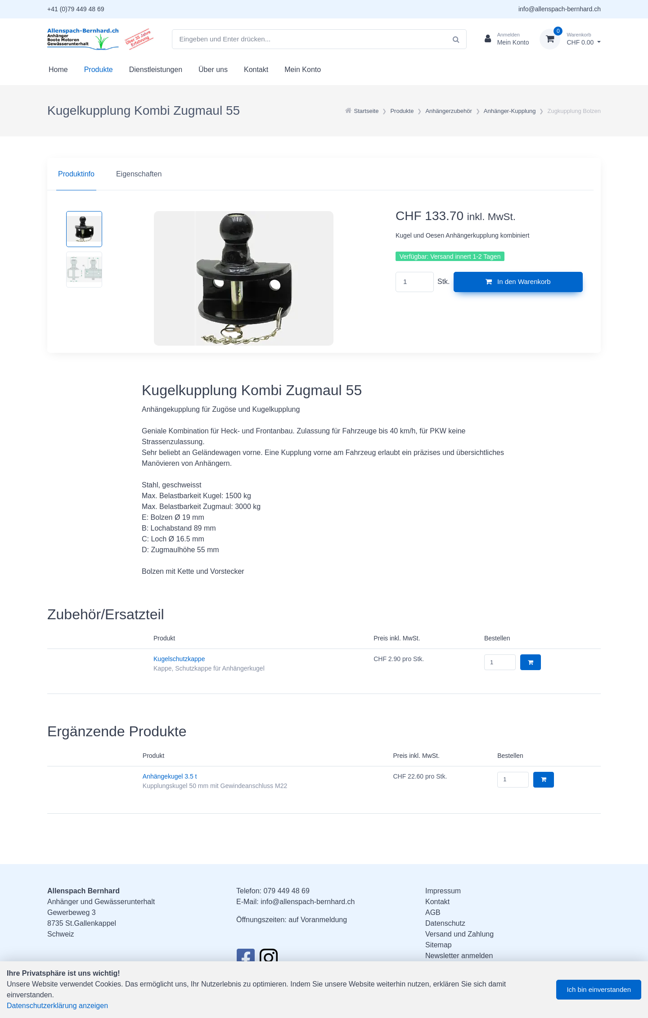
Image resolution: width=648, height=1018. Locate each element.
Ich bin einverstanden (599, 989)
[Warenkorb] (570, 39)
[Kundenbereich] (503, 39)
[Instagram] (268, 960)
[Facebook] (245, 960)
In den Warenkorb (518, 281)
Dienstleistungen (155, 69)
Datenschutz (445, 923)
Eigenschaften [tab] (139, 174)
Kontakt (256, 69)
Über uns (213, 69)
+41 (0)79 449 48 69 (75, 9)
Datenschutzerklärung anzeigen (57, 1005)
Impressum (443, 891)
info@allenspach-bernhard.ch (559, 9)
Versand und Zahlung (459, 934)
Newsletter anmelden (459, 955)
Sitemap (438, 945)
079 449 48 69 (286, 891)
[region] (324, 174)
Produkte (98, 69)
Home (58, 69)
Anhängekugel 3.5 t (170, 776)
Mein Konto (302, 69)
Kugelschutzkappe (179, 658)
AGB (433, 912)
